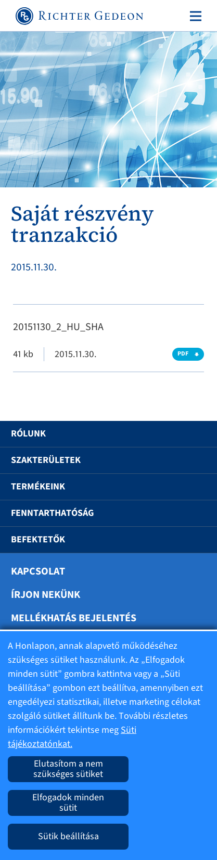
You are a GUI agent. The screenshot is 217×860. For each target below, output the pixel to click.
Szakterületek (46, 460)
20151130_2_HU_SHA (58, 327)
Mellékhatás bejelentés (73, 618)
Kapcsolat (38, 571)
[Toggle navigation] (193, 16)
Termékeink (38, 486)
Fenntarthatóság (52, 513)
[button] (193, 434)
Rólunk (28, 433)
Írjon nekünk (45, 595)
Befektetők (38, 539)
